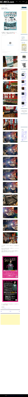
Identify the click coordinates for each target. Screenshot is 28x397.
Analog (22, 131)
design (26, 135)
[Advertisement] (10, 319)
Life (22, 133)
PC (24, 133)
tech (22, 137)
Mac (23, 133)
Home (16, 1)
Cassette (24, 131)
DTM (23, 132)
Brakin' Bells (4, 8)
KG (5, 308)
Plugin (26, 133)
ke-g (4, 308)
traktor (24, 137)
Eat (24, 132)
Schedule (23, 1)
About (20, 1)
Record (22, 134)
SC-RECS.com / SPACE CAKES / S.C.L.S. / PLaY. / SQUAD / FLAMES (15, 395)
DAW (26, 131)
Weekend (23, 135)
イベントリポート (8, 308)
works (26, 137)
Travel (26, 134)
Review (24, 134)
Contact (26, 2)
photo (26, 136)
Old (19, 311)
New (1, 311)
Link (26, 1)
